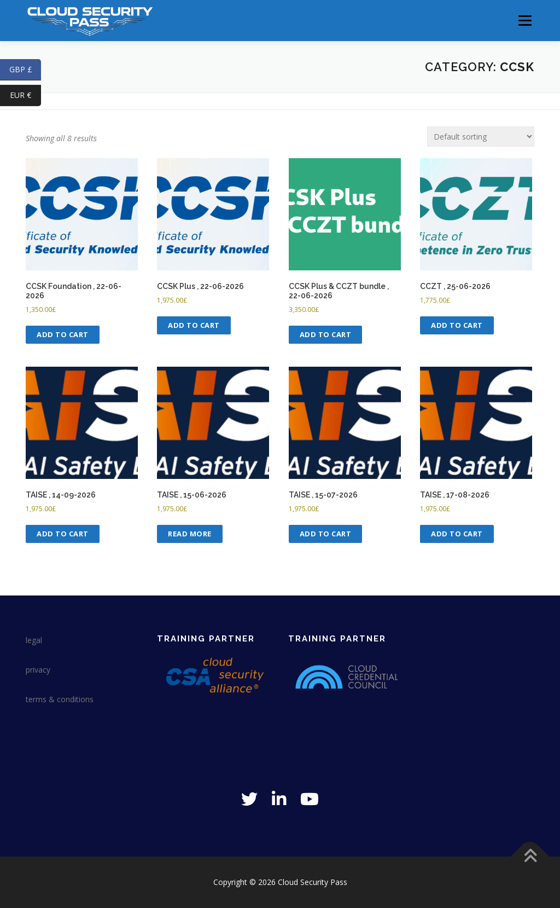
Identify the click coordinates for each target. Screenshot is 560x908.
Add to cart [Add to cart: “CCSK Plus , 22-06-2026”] (194, 325)
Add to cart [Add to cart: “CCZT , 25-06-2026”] (457, 325)
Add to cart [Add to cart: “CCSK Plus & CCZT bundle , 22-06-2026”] (326, 334)
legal (34, 640)
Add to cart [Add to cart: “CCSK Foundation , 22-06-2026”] (63, 334)
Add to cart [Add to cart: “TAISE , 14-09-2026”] (63, 534)
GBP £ (25, 69)
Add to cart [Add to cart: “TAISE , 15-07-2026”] (326, 534)
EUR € (25, 95)
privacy (38, 669)
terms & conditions (60, 699)
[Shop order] (480, 136)
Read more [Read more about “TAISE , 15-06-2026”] (190, 534)
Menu (524, 20)
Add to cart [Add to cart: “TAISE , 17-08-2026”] (457, 534)
